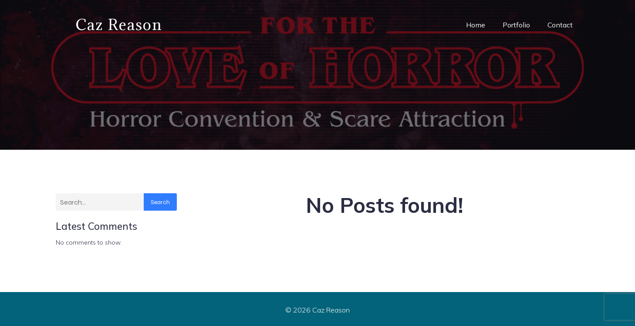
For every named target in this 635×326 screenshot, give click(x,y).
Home (475, 24)
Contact (560, 24)
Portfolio (516, 24)
